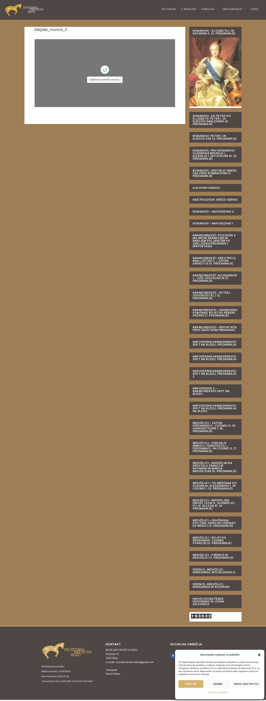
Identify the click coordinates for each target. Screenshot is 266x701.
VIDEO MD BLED (232, 10)
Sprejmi (191, 684)
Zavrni (217, 684)
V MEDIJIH (207, 10)
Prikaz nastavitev (246, 684)
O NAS (254, 10)
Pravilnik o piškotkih (218, 692)
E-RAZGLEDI (188, 10)
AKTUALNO (169, 10)
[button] (259, 655)
